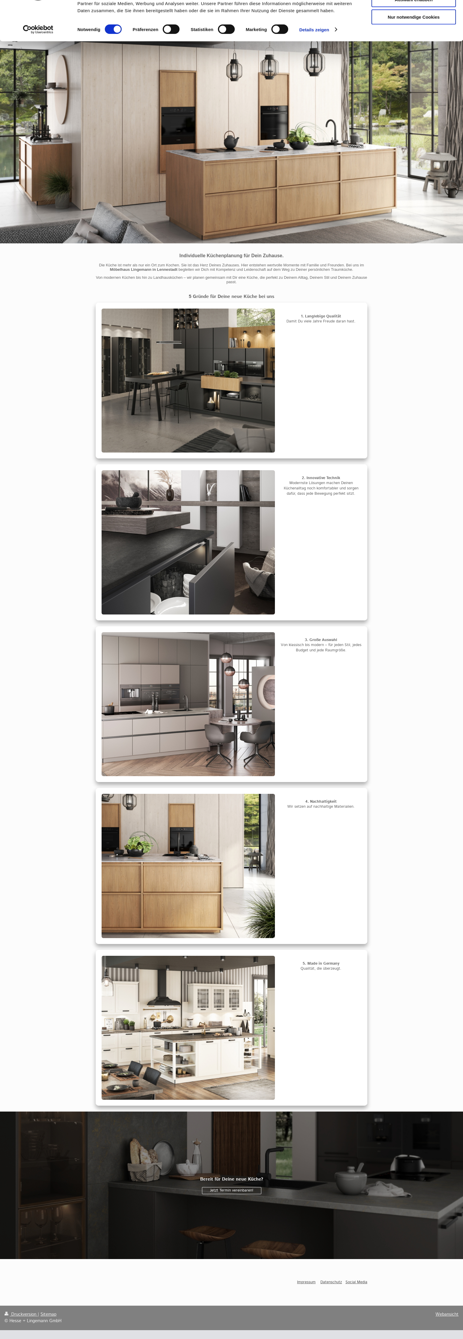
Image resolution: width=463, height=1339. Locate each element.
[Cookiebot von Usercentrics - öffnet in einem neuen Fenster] (38, 62)
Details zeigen (314, 61)
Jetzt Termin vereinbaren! (231, 1190)
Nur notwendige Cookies (414, 49)
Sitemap (48, 1314)
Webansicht (447, 1314)
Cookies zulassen (413, 14)
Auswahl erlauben (414, 32)
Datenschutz (331, 1282)
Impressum (306, 1282)
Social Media (356, 1282)
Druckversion (21, 1314)
